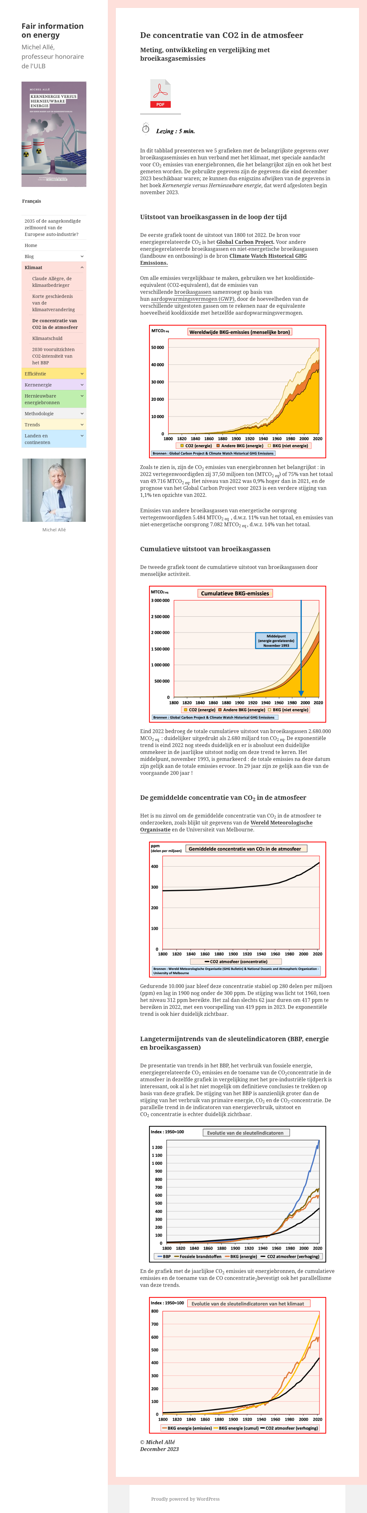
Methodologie (39, 414)
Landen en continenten (37, 439)
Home (31, 245)
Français (31, 201)
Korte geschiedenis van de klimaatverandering (53, 302)
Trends (32, 425)
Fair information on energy (53, 30)
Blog (29, 256)
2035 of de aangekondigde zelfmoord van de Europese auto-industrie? (53, 227)
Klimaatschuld (47, 338)
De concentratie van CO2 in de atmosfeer (55, 324)
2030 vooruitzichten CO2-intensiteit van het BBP (53, 356)
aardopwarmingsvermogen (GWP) (192, 298)
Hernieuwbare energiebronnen (42, 399)
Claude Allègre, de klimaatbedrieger (52, 281)
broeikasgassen (192, 291)
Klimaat (33, 267)
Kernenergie (38, 385)
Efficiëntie (35, 374)
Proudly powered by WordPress (185, 1499)
